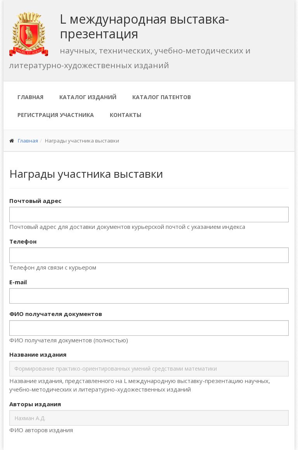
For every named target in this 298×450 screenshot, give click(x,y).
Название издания (37, 354)
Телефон (22, 241)
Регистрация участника (55, 115)
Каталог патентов (161, 97)
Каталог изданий (87, 97)
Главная (30, 97)
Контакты (125, 115)
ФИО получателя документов (55, 314)
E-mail (18, 282)
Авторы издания (35, 404)
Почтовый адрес (35, 200)
